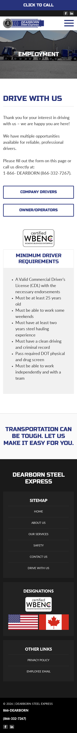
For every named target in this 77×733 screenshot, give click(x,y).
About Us (38, 523)
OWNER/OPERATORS (38, 210)
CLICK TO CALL (38, 5)
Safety (38, 545)
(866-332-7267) (14, 718)
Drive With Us (38, 568)
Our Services (38, 534)
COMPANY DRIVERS (38, 192)
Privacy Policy (38, 660)
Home (38, 511)
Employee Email (39, 671)
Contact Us (38, 557)
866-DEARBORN (15, 710)
